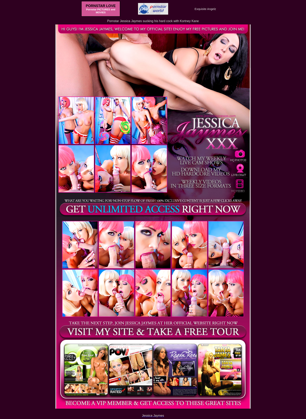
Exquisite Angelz (205, 9)
